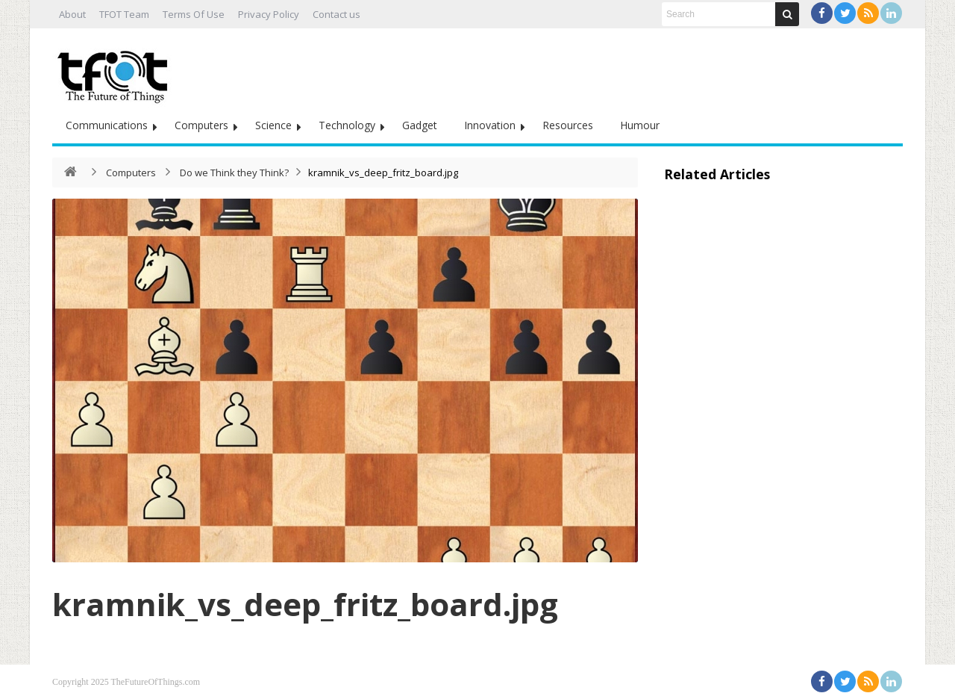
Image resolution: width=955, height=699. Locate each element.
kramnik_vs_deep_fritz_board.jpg (305, 603)
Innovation (490, 125)
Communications (107, 125)
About (72, 14)
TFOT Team (124, 14)
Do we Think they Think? (234, 172)
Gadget (419, 125)
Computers (201, 125)
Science (273, 125)
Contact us (336, 14)
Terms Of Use (194, 14)
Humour (640, 125)
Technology (347, 125)
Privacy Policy (268, 14)
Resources (567, 125)
